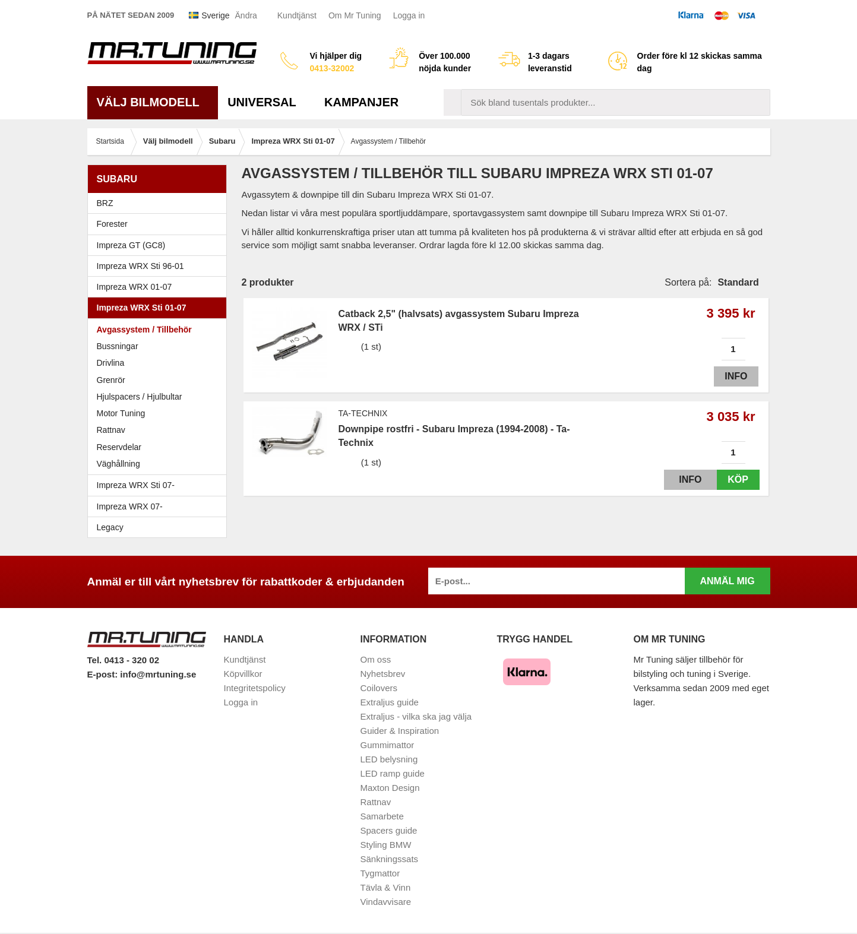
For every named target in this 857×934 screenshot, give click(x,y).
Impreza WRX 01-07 (160, 287)
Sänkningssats (389, 859)
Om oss (375, 659)
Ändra (246, 15)
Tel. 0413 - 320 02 (123, 660)
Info (733, 376)
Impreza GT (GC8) (160, 245)
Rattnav (111, 430)
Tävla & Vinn (385, 887)
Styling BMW (386, 845)
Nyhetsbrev (383, 674)
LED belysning (389, 759)
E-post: (104, 674)
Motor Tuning (160, 413)
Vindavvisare (386, 902)
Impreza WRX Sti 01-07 (160, 307)
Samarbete (382, 816)
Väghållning (118, 463)
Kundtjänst (297, 15)
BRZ (105, 203)
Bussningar (117, 346)
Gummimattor (387, 745)
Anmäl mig (727, 581)
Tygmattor (380, 873)
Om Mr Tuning (354, 15)
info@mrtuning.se (158, 674)
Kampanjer (361, 102)
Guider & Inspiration (399, 731)
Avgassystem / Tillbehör (144, 329)
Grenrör (111, 380)
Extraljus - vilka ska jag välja (416, 716)
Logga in (409, 15)
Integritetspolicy (255, 688)
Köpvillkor (243, 674)
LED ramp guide (392, 773)
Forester (160, 224)
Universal (266, 102)
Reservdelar (119, 447)
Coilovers (379, 688)
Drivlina (111, 363)
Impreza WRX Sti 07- (160, 485)
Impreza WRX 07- (160, 506)
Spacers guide (389, 830)
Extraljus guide (389, 702)
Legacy (160, 527)
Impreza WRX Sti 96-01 (160, 266)
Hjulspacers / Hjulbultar (139, 396)
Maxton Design (390, 788)
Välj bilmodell (153, 102)
